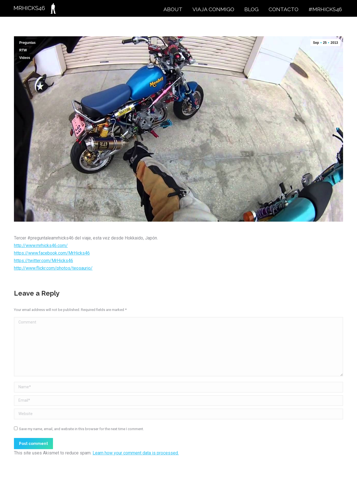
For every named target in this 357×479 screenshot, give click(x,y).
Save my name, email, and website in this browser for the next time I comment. (81, 429)
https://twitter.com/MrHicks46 (43, 260)
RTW (23, 50)
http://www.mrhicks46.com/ (41, 245)
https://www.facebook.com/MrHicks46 (52, 253)
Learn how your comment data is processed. (136, 453)
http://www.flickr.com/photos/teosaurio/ (53, 268)
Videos (24, 58)
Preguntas (27, 43)
